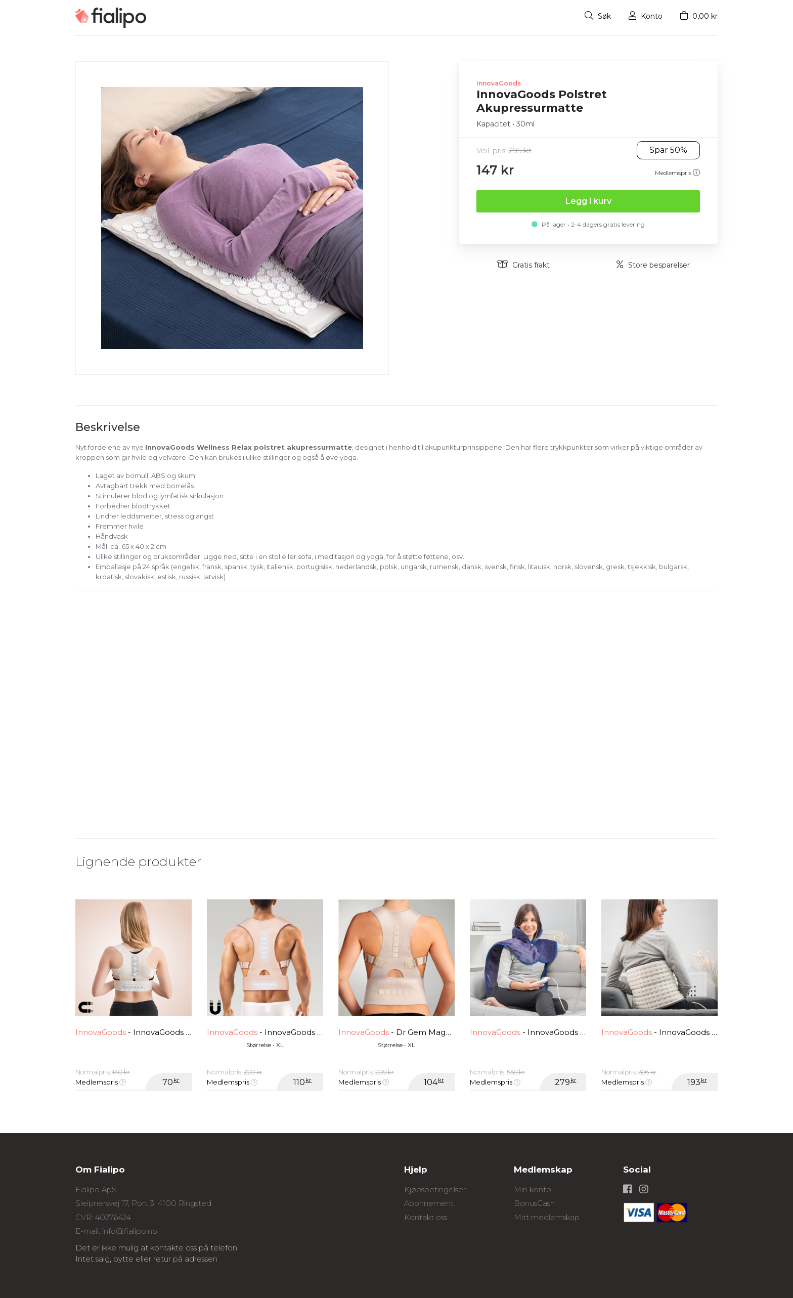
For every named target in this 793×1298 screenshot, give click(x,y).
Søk (598, 16)
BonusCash (534, 1203)
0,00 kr (699, 16)
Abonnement (429, 1203)
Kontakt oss (425, 1217)
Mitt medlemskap (547, 1217)
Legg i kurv (588, 201)
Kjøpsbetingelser (435, 1189)
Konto (646, 16)
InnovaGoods (498, 83)
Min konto (532, 1189)
